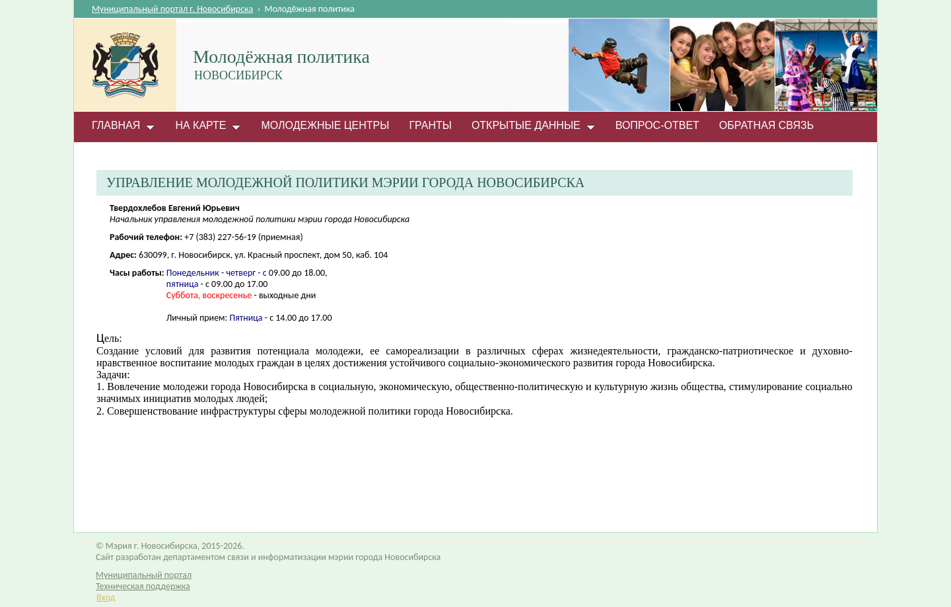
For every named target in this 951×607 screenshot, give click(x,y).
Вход (105, 597)
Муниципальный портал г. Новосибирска (172, 9)
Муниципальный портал (144, 575)
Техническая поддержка (143, 586)
